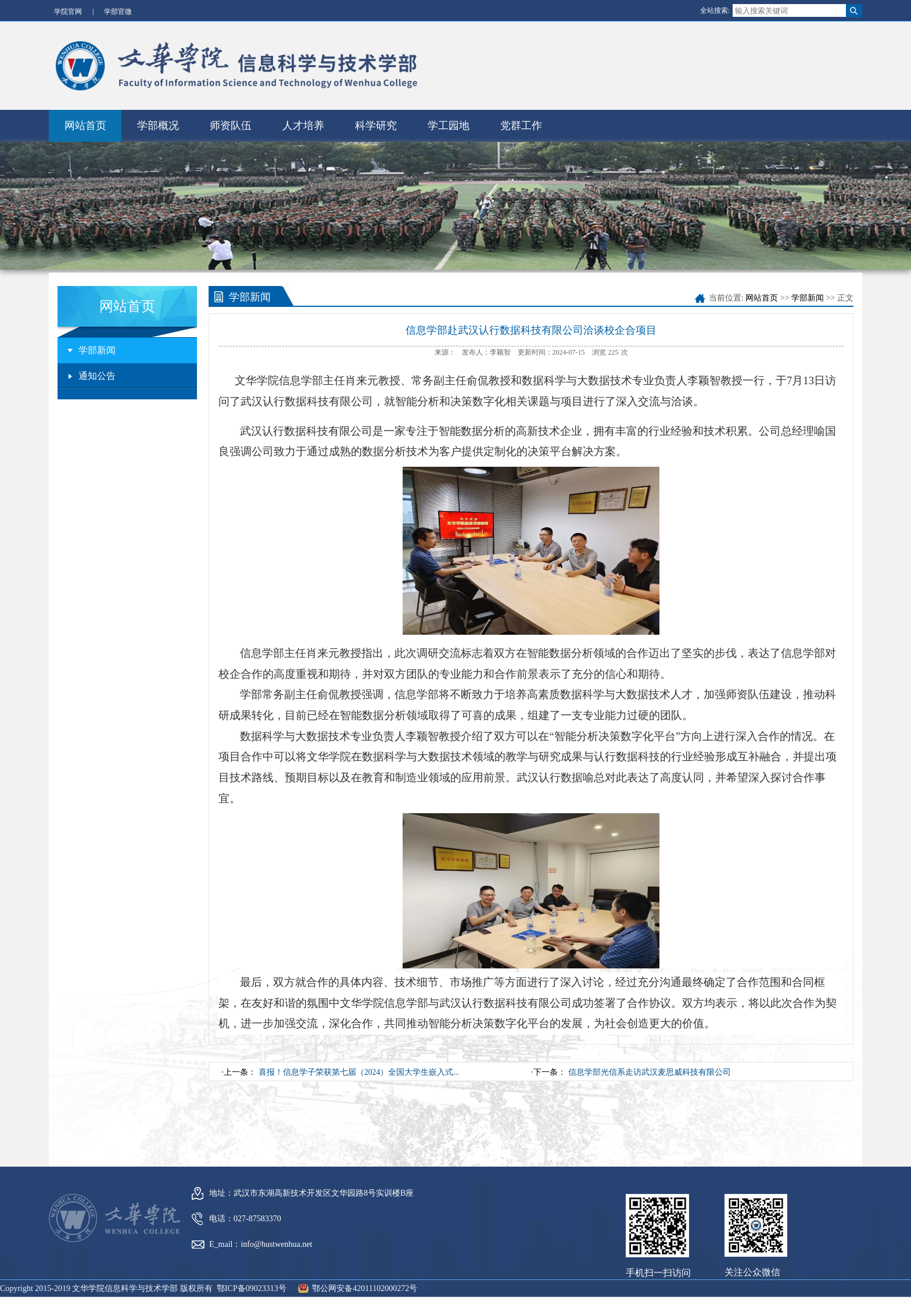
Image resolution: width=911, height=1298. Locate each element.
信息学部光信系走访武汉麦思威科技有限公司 (649, 1061)
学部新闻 (97, 339)
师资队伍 (231, 114)
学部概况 (158, 114)
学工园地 (448, 114)
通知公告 (97, 365)
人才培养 (303, 114)
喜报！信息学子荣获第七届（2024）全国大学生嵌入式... (359, 1061)
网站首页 (85, 114)
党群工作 (521, 114)
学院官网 (68, 12)
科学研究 (376, 114)
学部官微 (118, 12)
